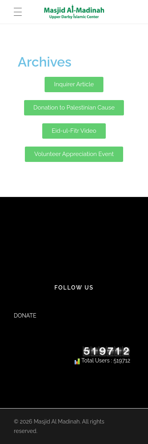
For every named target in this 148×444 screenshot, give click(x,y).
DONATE (25, 315)
